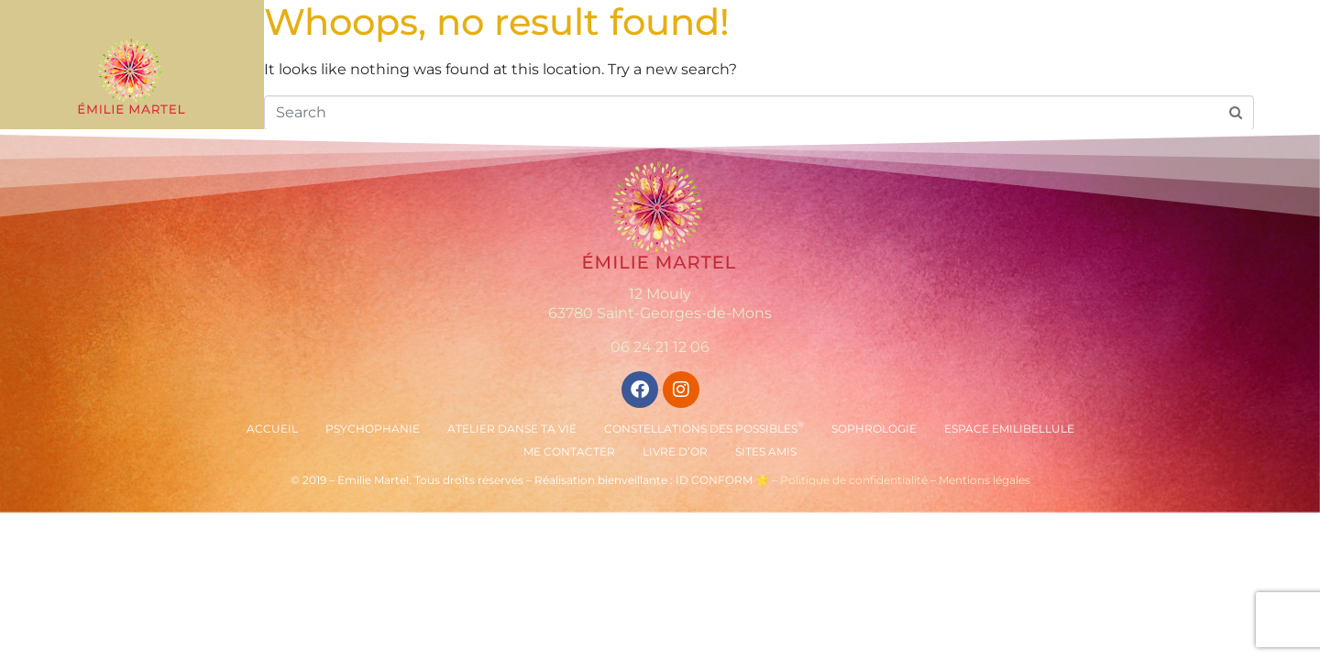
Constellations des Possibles (704, 427)
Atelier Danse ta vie (512, 428)
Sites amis (766, 451)
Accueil (272, 428)
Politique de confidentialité (854, 480)
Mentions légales (984, 480)
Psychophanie (372, 428)
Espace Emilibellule (1009, 428)
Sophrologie (874, 428)
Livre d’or (675, 451)
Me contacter (569, 451)
